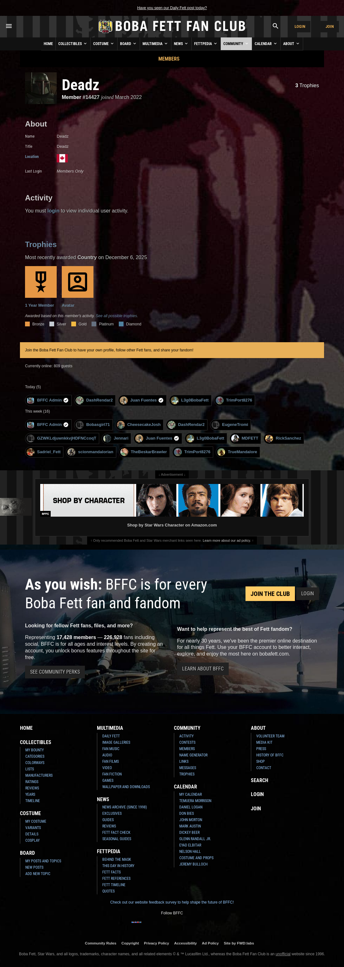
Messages (187, 768)
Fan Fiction (112, 774)
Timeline (32, 801)
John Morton (190, 820)
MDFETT (244, 438)
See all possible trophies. (117, 316)
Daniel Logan (190, 807)
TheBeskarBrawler (143, 452)
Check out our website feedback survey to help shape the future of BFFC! (172, 902)
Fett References (116, 878)
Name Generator (193, 755)
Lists (29, 769)
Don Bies (186, 813)
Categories (34, 756)
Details (31, 834)
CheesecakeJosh (139, 425)
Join (330, 26)
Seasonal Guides (116, 839)
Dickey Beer (189, 832)
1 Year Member (41, 287)
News (181, 43)
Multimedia (156, 43)
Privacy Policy (156, 943)
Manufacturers (39, 775)
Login (300, 26)
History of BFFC (269, 755)
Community (236, 43)
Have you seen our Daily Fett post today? (172, 8)
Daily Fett (111, 736)
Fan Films (110, 761)
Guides (108, 820)
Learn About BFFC (203, 669)
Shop (260, 761)
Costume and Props (196, 858)
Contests (187, 742)
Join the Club (270, 594)
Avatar (77, 287)
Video (107, 768)
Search (259, 780)
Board (128, 43)
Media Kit (264, 742)
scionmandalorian (90, 452)
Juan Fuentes (142, 400)
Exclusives (112, 813)
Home (48, 44)
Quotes (108, 891)
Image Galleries (116, 742)
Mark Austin (190, 826)
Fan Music (110, 749)
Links (183, 761)
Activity (186, 736)
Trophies (307, 85)
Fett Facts (111, 872)
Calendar (266, 43)
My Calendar (190, 794)
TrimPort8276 (234, 400)
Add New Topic (37, 874)
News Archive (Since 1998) (124, 807)
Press (261, 749)
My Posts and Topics (43, 861)
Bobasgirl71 (93, 425)
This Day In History (118, 866)
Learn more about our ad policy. (227, 540)
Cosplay (32, 840)
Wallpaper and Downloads (126, 787)
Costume (104, 43)
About (291, 43)
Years (30, 794)
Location (32, 156)
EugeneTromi (230, 425)
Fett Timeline (113, 885)
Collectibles (73, 43)
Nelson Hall (190, 851)
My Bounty (34, 750)
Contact (263, 768)
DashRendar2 (94, 400)
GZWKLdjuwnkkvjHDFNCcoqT (61, 438)
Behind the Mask (116, 859)
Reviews (32, 788)
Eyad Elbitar (190, 845)
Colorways (34, 763)
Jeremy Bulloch (193, 864)
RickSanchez (283, 438)
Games (107, 780)
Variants (33, 828)
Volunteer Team (270, 736)
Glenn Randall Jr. (195, 839)
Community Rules (100, 943)
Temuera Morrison (195, 801)
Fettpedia (206, 43)
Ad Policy (210, 943)
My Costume (35, 821)
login (54, 210)
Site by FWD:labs (239, 943)
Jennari (115, 438)
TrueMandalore (237, 452)
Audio (107, 755)
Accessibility (185, 943)
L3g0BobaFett (190, 400)
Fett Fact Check (116, 832)
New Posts (34, 867)
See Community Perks (55, 672)
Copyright (130, 943)
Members (169, 59)
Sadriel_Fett (44, 452)
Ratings (31, 782)
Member (71, 97)
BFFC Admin (48, 400)
